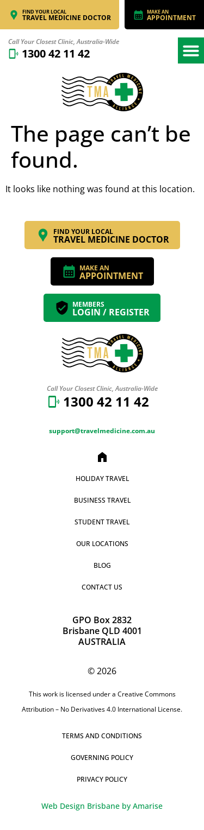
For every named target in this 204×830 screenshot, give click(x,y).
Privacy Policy (102, 779)
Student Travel (102, 522)
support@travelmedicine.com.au (102, 430)
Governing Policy (102, 757)
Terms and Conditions (102, 735)
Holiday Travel (102, 478)
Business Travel (102, 500)
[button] (191, 50)
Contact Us (102, 587)
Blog (102, 565)
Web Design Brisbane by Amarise (102, 806)
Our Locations (102, 543)
